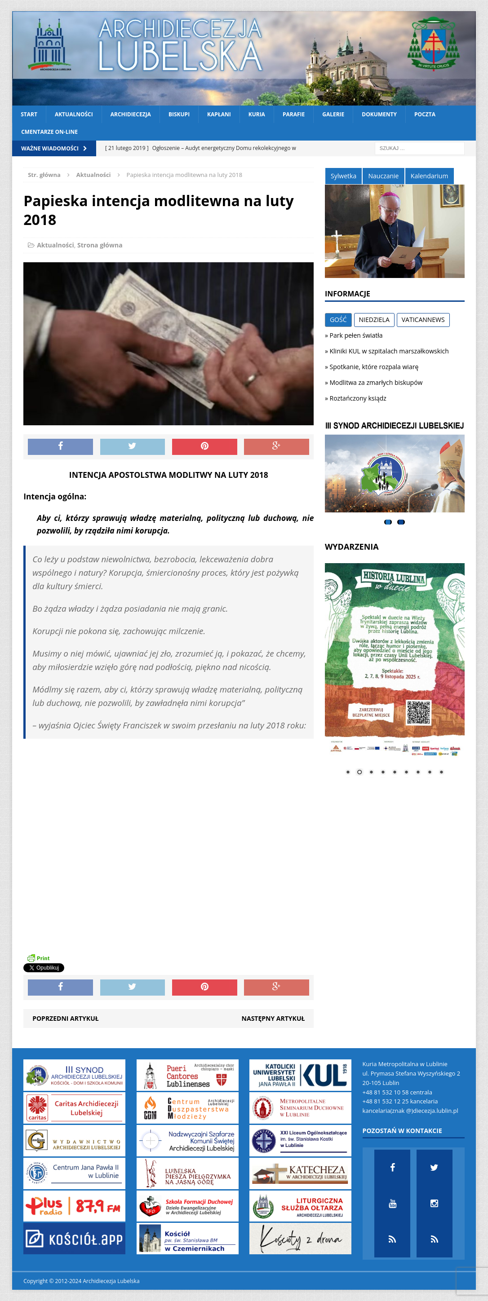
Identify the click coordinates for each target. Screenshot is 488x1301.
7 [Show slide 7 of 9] (418, 773)
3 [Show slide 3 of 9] (371, 773)
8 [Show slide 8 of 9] (430, 773)
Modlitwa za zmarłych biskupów (376, 382)
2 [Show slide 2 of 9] (359, 773)
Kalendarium (429, 176)
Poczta (424, 114)
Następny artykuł (273, 1018)
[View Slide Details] (395, 467)
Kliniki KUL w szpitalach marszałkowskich (389, 351)
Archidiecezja (131, 114)
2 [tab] (401, 522)
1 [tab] (388, 522)
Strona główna (100, 245)
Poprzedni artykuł (65, 1018)
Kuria (256, 114)
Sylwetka (343, 176)
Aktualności (74, 114)
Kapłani (219, 114)
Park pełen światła (356, 335)
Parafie (294, 114)
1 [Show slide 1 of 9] (348, 773)
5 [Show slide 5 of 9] (394, 773)
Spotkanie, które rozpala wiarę (374, 366)
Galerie (333, 114)
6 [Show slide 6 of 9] (406, 773)
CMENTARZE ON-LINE (49, 132)
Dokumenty (379, 114)
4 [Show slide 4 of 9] (383, 773)
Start (29, 114)
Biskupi (179, 114)
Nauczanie (383, 176)
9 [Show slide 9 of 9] (441, 773)
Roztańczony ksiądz (358, 398)
